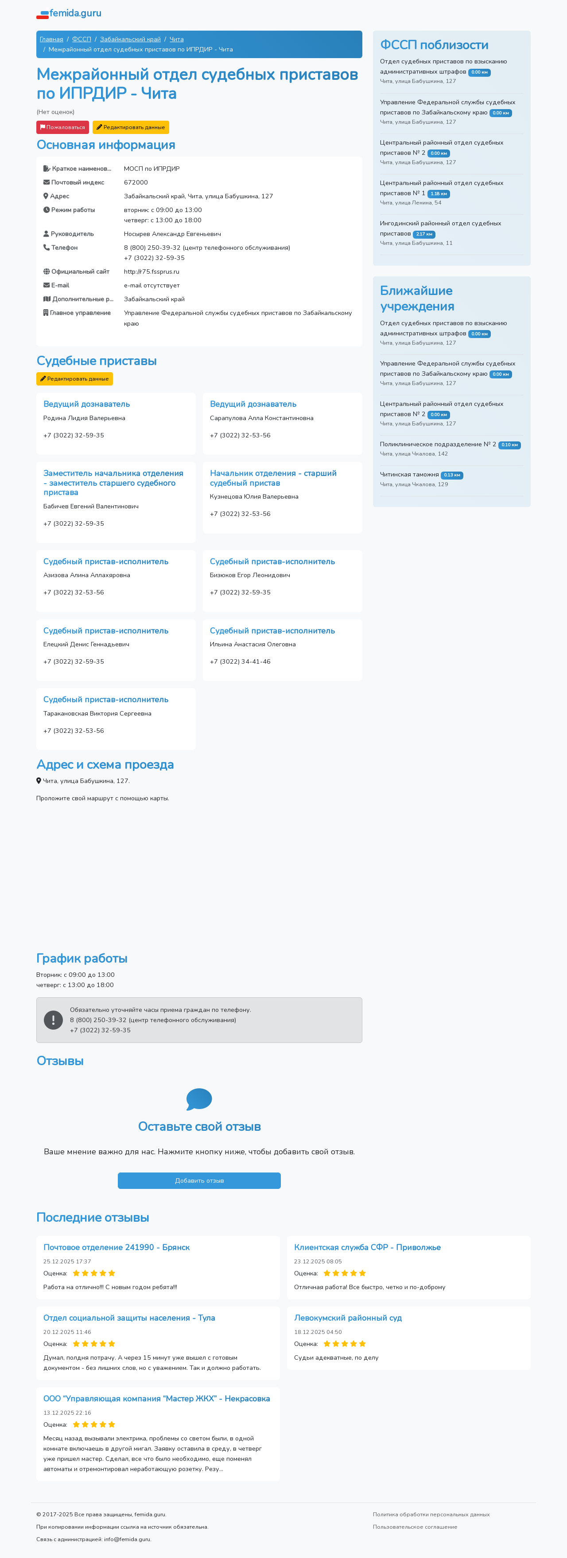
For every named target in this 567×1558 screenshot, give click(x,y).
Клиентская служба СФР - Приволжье (367, 1247)
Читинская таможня (409, 474)
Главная (51, 39)
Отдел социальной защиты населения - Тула (129, 1318)
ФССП (81, 39)
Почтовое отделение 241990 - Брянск (116, 1247)
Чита (177, 39)
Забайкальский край (130, 39)
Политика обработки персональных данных (431, 1514)
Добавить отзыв (199, 1180)
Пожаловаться (62, 127)
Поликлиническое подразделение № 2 (438, 444)
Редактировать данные (131, 127)
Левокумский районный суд (348, 1318)
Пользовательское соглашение (415, 1526)
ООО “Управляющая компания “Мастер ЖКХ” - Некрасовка (156, 1398)
